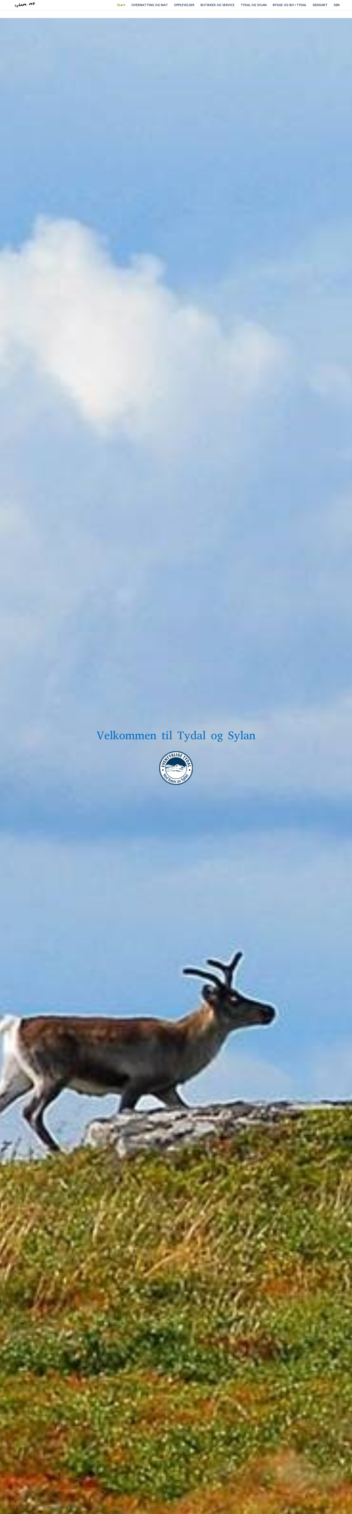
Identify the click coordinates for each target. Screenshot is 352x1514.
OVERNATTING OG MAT (149, 6)
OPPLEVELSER (184, 6)
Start (121, 5)
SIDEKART (320, 6)
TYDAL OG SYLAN (254, 6)
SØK (337, 5)
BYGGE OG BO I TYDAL (289, 5)
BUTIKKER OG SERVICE (217, 6)
